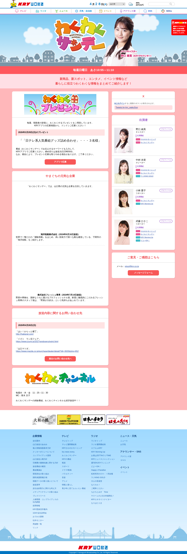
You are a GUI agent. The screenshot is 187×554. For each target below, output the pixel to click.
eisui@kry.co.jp (132, 266)
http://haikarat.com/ (25, 334)
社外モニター (38, 520)
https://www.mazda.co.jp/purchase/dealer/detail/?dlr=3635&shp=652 (47, 351)
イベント (124, 472)
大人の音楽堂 (96, 481)
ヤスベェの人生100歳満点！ (102, 496)
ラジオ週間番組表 (98, 444)
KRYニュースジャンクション (103, 459)
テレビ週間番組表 (69, 444)
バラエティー (67, 474)
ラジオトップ (96, 441)
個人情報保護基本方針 (42, 448)
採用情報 (36, 506)
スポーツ (65, 466)
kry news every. (68, 452)
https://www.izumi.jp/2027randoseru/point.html (37, 341)
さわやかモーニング (148, 139)
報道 (64, 463)
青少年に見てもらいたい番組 (74, 488)
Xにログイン (119, 103)
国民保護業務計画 (40, 477)
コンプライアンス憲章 (42, 455)
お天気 (123, 444)
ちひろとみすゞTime (99, 492)
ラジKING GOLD (147, 176)
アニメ (64, 481)
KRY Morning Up (147, 204)
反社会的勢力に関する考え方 (44, 488)
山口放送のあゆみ (40, 444)
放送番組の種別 (39, 466)
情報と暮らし (67, 485)
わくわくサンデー (147, 142)
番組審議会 (37, 470)
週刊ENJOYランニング (100, 463)
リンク (35, 528)
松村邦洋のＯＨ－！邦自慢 (102, 474)
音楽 (64, 477)
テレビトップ (67, 441)
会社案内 (36, 441)
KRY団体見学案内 (40, 509)
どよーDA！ (145, 240)
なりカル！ (95, 485)
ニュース (124, 441)
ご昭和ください (97, 488)
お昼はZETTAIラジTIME (101, 455)
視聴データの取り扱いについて (45, 481)
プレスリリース (39, 496)
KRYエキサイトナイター (101, 499)
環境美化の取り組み (41, 474)
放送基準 (36, 485)
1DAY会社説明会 (40, 513)
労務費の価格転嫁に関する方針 (45, 463)
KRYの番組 (66, 459)
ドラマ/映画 (67, 470)
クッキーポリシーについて (44, 452)
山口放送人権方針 (40, 459)
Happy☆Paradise (98, 470)
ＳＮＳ (123, 460)
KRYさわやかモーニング (72, 448)
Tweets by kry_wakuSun (126, 107)
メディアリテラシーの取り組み (45, 492)
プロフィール (166, 129)
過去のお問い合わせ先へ (60, 359)
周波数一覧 (37, 524)
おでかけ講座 (38, 517)
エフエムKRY (96, 448)
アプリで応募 (60, 162)
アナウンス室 (125, 456)
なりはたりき (96, 503)
